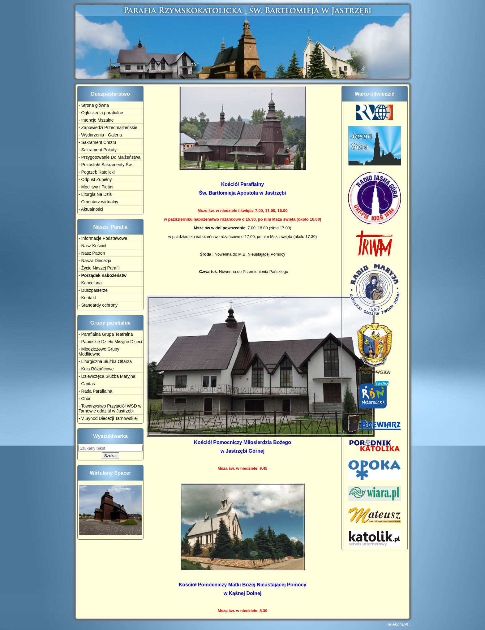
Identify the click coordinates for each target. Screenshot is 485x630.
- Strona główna (94, 105)
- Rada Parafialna (95, 391)
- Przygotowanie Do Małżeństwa (109, 157)
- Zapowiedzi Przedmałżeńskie (108, 127)
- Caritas (87, 383)
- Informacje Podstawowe (103, 238)
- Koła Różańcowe (96, 368)
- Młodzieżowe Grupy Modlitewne (99, 351)
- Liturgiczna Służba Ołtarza (105, 361)
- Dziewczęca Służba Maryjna (107, 376)
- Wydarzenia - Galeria (100, 134)
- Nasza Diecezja (95, 260)
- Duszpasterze (93, 290)
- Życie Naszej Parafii (99, 267)
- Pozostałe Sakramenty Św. (106, 164)
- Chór (85, 398)
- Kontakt (87, 297)
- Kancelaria (90, 282)
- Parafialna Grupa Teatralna (106, 334)
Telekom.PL (398, 624)
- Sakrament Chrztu (97, 142)
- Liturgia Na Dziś (95, 194)
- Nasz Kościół (92, 245)
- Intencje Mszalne (96, 120)
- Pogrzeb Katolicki (97, 172)
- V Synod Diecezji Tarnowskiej (108, 418)
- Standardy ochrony (98, 305)
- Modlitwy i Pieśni (96, 186)
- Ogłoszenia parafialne (101, 112)
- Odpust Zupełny (95, 179)
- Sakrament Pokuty (98, 149)
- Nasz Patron (92, 253)
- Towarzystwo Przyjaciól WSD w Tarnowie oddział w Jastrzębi (110, 408)
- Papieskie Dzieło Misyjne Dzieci (110, 341)
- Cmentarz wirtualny (98, 201)
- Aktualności (91, 209)
